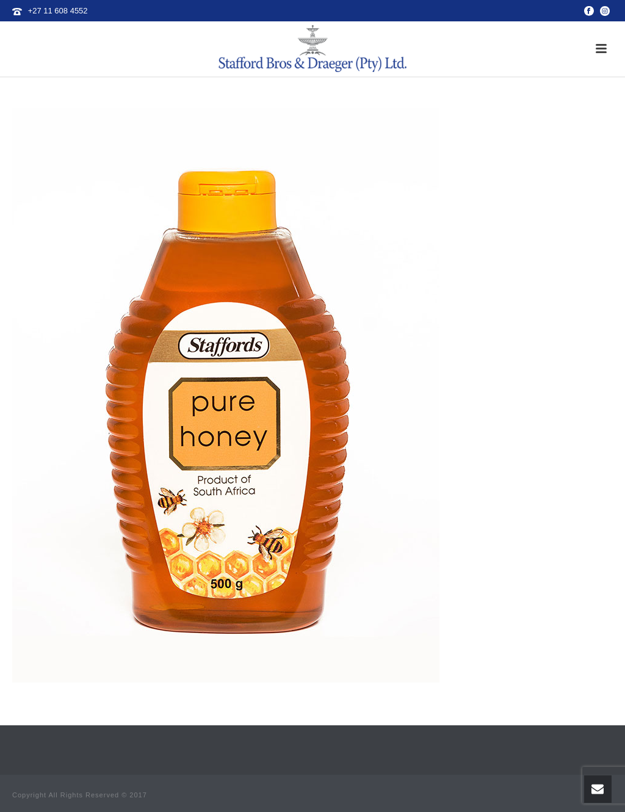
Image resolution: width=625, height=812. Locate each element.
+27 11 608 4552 (58, 10)
